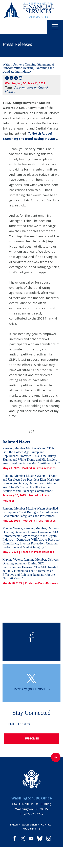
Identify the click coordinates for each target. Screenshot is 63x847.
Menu (52, 27)
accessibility (30, 824)
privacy (15, 824)
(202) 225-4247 (33, 814)
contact (47, 824)
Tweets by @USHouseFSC (31, 689)
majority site (31, 828)
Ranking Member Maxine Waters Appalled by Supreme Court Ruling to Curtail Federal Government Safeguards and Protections (31, 512)
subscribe (32, 738)
